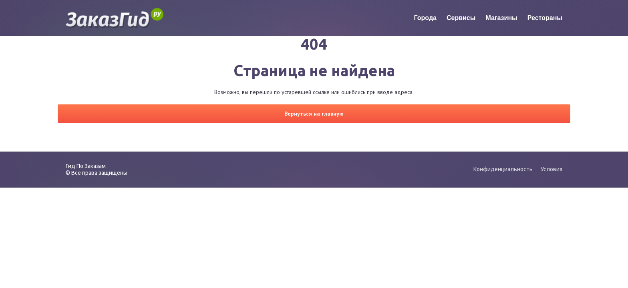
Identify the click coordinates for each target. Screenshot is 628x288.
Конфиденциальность (503, 169)
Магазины (501, 17)
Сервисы (461, 17)
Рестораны (544, 17)
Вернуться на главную (314, 113)
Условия (551, 169)
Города (425, 17)
